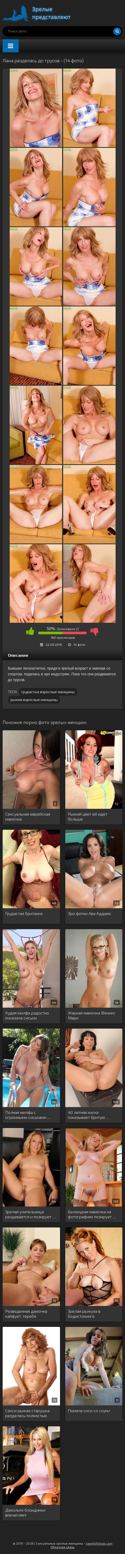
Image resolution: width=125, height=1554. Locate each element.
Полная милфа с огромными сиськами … (28, 1115)
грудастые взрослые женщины (48, 691)
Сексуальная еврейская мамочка (27, 816)
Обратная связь (62, 1547)
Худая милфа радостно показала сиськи (27, 1015)
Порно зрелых (42, 13)
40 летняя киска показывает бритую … (89, 1115)
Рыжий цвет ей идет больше (87, 816)
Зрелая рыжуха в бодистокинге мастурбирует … (84, 1314)
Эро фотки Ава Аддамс (89, 913)
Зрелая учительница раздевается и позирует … (30, 1214)
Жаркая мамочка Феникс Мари (92, 1015)
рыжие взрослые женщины (34, 699)
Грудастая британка (23, 913)
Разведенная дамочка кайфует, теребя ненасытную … (26, 1314)
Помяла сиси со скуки (89, 1410)
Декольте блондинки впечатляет (25, 1512)
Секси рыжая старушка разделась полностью (27, 1413)
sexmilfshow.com (99, 1543)
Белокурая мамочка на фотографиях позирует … (92, 1214)
